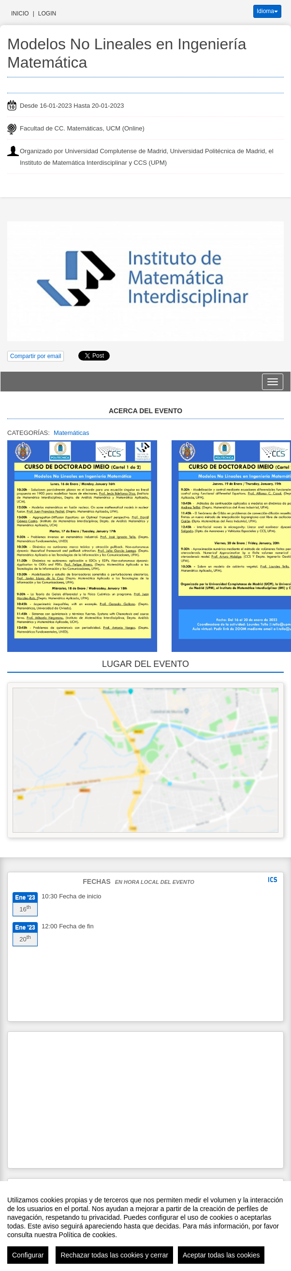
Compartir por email (35, 356)
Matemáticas (71, 432)
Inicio (20, 13)
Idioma (267, 11)
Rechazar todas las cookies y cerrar (114, 1255)
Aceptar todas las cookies (221, 1255)
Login (47, 13)
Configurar (28, 1255)
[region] (145, 1226)
